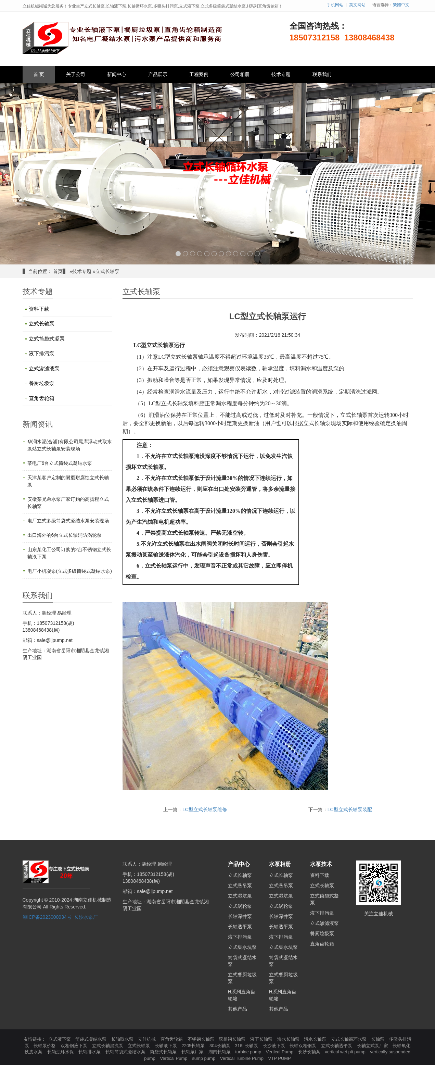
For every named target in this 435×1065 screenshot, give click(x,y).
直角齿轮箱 (41, 398)
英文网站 (357, 4)
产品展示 (157, 74)
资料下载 (39, 309)
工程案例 (198, 74)
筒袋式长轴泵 (164, 1051)
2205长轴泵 (193, 1045)
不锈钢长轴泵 (202, 1039)
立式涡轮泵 (240, 906)
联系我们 (322, 74)
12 (257, 253)
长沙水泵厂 (86, 917)
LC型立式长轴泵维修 (204, 809)
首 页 (39, 74)
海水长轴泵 (289, 1039)
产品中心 (239, 864)
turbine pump (249, 1051)
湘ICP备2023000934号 (47, 917)
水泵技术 (321, 864)
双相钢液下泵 (75, 1045)
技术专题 (281, 74)
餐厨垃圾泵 (41, 383)
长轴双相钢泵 (304, 1045)
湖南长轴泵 (220, 1051)
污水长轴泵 (316, 1039)
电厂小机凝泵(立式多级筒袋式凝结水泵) (69, 571)
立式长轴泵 (107, 271)
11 (250, 253)
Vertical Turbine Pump (242, 1058)
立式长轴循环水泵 (349, 1039)
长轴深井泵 (240, 916)
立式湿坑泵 (240, 896)
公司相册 (240, 74)
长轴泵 (378, 1039)
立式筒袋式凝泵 (47, 339)
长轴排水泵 (90, 1051)
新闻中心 (116, 74)
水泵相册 (280, 864)
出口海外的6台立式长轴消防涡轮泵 (64, 535)
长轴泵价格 (45, 1045)
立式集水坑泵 (242, 947)
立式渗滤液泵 (44, 368)
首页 (58, 271)
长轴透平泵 (240, 926)
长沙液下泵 (274, 1045)
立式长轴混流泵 (108, 1045)
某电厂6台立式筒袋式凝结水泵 (59, 463)
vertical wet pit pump (346, 1051)
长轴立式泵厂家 (373, 1045)
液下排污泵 (41, 353)
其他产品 (237, 1009)
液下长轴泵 (262, 1039)
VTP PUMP (279, 1058)
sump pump (204, 1058)
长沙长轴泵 (310, 1051)
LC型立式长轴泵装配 (350, 809)
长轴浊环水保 (61, 1051)
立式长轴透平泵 (337, 1045)
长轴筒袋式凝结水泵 (126, 1051)
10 (242, 253)
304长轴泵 (220, 1045)
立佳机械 (147, 1039)
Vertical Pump (280, 1051)
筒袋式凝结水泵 (91, 1039)
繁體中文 (401, 4)
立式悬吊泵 (240, 885)
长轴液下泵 (166, 1045)
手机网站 (335, 4)
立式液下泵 (60, 1039)
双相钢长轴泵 (233, 1039)
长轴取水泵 (123, 1039)
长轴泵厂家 (193, 1051)
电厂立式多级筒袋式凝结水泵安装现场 (68, 520)
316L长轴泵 (247, 1045)
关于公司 (75, 74)
